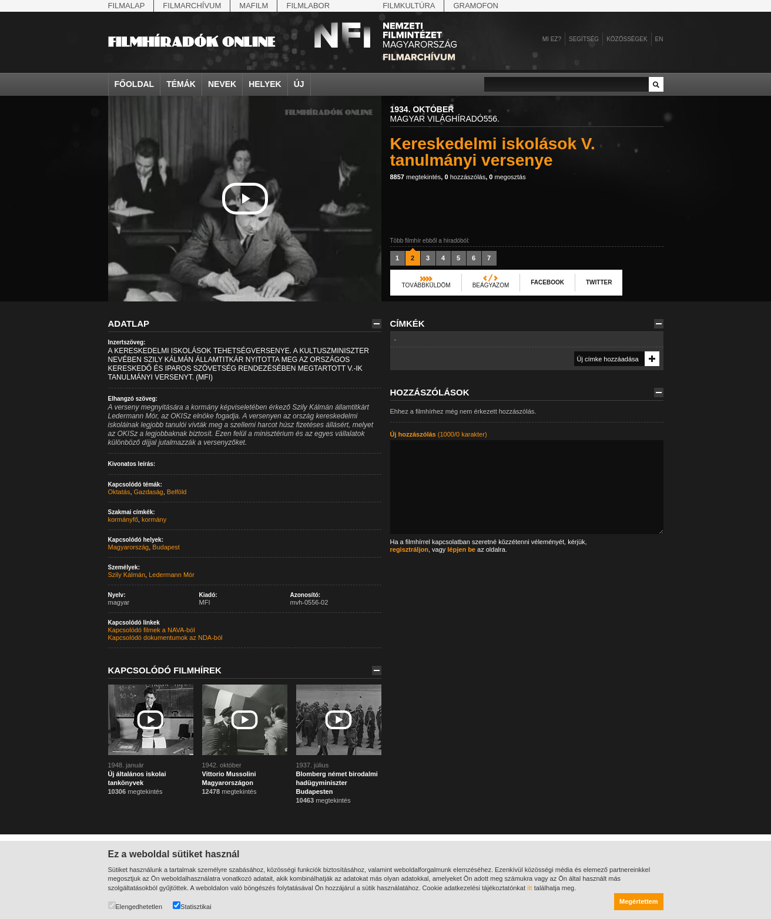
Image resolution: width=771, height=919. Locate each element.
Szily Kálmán (127, 574)
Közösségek (626, 39)
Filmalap (126, 5)
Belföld (177, 491)
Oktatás (119, 491)
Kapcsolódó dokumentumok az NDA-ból (165, 637)
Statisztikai (192, 905)
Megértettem (638, 901)
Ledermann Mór (172, 574)
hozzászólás (464, 176)
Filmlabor (308, 5)
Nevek (222, 84)
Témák (181, 84)
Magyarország (128, 547)
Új (299, 84)
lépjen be (461, 549)
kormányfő (123, 519)
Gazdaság (148, 491)
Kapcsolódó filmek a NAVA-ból (151, 629)
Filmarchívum (192, 5)
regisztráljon (409, 549)
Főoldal (135, 84)
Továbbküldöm (426, 285)
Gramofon (475, 5)
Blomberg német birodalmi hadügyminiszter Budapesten (337, 782)
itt (529, 887)
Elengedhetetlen (135, 905)
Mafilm (253, 5)
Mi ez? (551, 39)
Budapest (165, 547)
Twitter (599, 282)
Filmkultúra (409, 5)
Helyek (265, 84)
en (659, 39)
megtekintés (415, 176)
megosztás (507, 176)
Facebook (547, 282)
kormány (154, 519)
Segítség (584, 39)
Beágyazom (490, 285)
